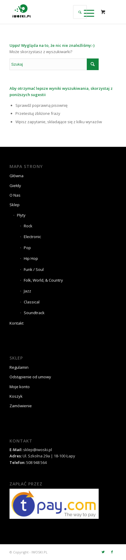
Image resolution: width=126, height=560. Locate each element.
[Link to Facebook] (112, 551)
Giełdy (15, 185)
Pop (27, 247)
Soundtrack (34, 312)
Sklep (15, 204)
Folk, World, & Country (43, 280)
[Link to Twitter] (103, 551)
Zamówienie (21, 405)
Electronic (32, 236)
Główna (16, 175)
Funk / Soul (34, 269)
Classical (32, 302)
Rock (28, 226)
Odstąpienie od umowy (30, 376)
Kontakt (16, 323)
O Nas (15, 195)
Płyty (21, 215)
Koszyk (16, 396)
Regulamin (19, 367)
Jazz (27, 291)
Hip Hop (31, 258)
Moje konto (20, 386)
